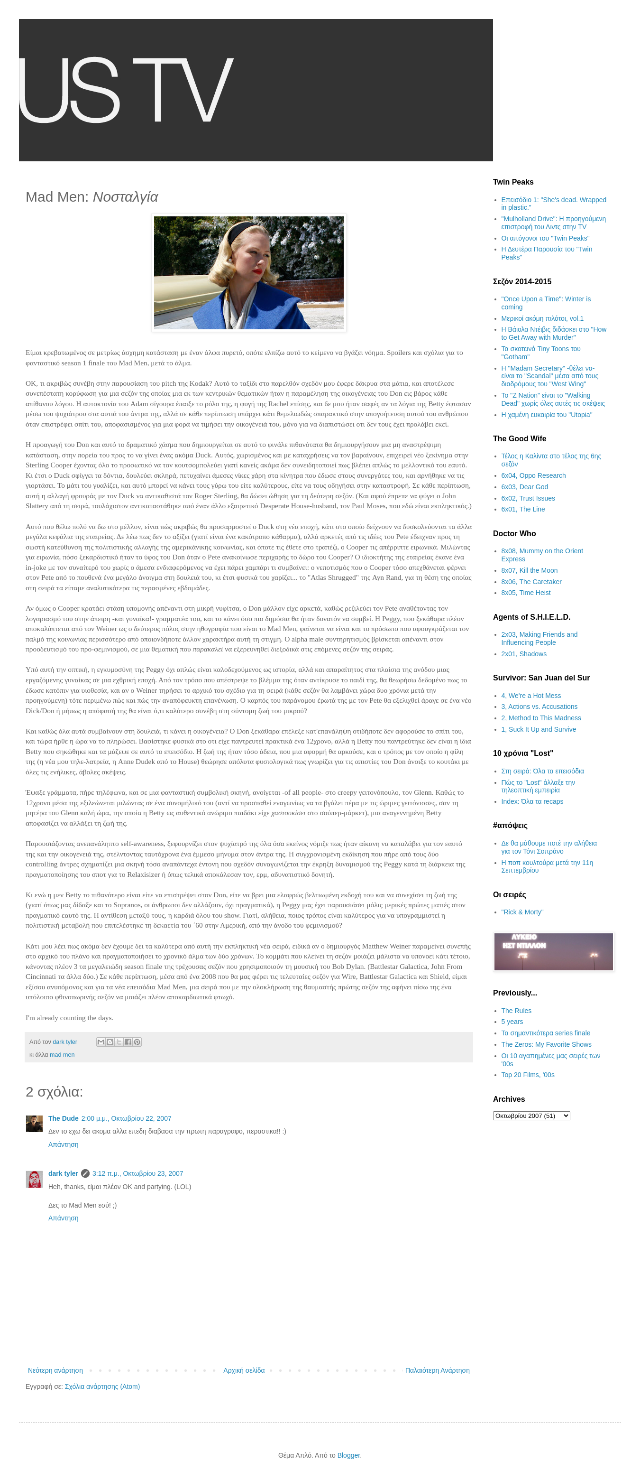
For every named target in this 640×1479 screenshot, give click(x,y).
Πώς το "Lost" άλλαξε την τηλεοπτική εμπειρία (539, 786)
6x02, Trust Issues (529, 498)
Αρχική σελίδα (244, 1370)
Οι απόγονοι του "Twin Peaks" (546, 238)
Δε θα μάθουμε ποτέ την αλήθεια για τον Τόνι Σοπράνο (549, 847)
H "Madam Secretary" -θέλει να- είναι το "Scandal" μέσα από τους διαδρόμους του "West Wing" (550, 376)
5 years (512, 1021)
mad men (62, 1054)
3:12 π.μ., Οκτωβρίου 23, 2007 (137, 1173)
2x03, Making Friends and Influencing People (540, 638)
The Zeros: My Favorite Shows (547, 1044)
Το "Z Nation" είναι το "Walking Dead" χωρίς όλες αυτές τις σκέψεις (553, 399)
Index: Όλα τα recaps (533, 801)
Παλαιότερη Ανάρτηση (437, 1370)
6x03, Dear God (525, 487)
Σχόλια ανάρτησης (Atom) (102, 1386)
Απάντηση (63, 1144)
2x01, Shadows (524, 654)
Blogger (349, 1455)
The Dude (63, 1118)
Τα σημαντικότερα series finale (546, 1033)
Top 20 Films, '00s (528, 1075)
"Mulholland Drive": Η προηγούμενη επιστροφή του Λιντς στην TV (554, 223)
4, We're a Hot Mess (531, 695)
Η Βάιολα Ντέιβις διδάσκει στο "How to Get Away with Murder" (554, 333)
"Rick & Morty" (523, 912)
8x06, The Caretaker (532, 582)
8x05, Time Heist (526, 592)
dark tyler (63, 1173)
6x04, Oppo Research (534, 475)
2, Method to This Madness (542, 718)
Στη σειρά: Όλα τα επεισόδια (543, 771)
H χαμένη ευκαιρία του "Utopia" (547, 415)
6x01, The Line (523, 509)
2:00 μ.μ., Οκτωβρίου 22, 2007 (127, 1118)
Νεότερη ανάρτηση (55, 1370)
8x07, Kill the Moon (530, 570)
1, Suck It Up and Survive (539, 729)
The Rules (517, 1010)
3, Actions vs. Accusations (540, 706)
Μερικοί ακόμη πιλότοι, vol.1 (543, 318)
